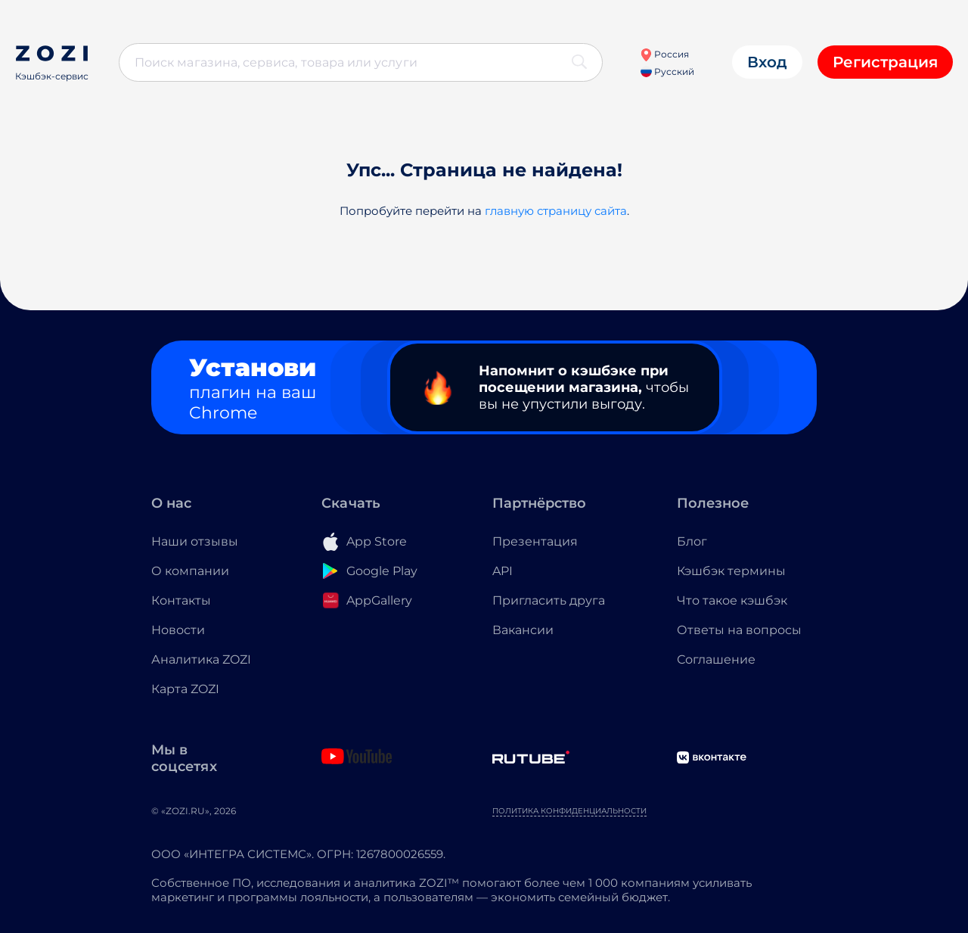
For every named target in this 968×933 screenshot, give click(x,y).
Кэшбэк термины (731, 571)
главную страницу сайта (556, 211)
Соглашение (716, 659)
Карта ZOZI (185, 689)
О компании (190, 571)
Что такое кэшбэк (732, 600)
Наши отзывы (194, 541)
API (502, 571)
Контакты (181, 600)
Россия (664, 54)
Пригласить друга (548, 600)
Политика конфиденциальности (569, 811)
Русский (667, 71)
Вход (767, 62)
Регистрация (885, 62)
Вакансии (523, 630)
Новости (178, 630)
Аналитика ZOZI (201, 659)
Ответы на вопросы (739, 630)
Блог (692, 541)
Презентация (535, 541)
